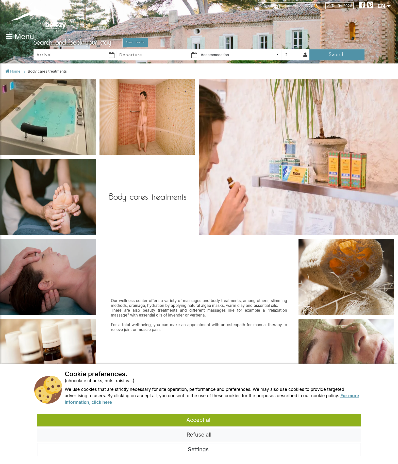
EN (384, 6)
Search (337, 54)
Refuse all (199, 434)
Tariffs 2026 (339, 6)
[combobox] (240, 54)
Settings (199, 449)
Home (13, 71)
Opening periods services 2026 (289, 6)
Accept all (199, 420)
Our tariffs (135, 42)
